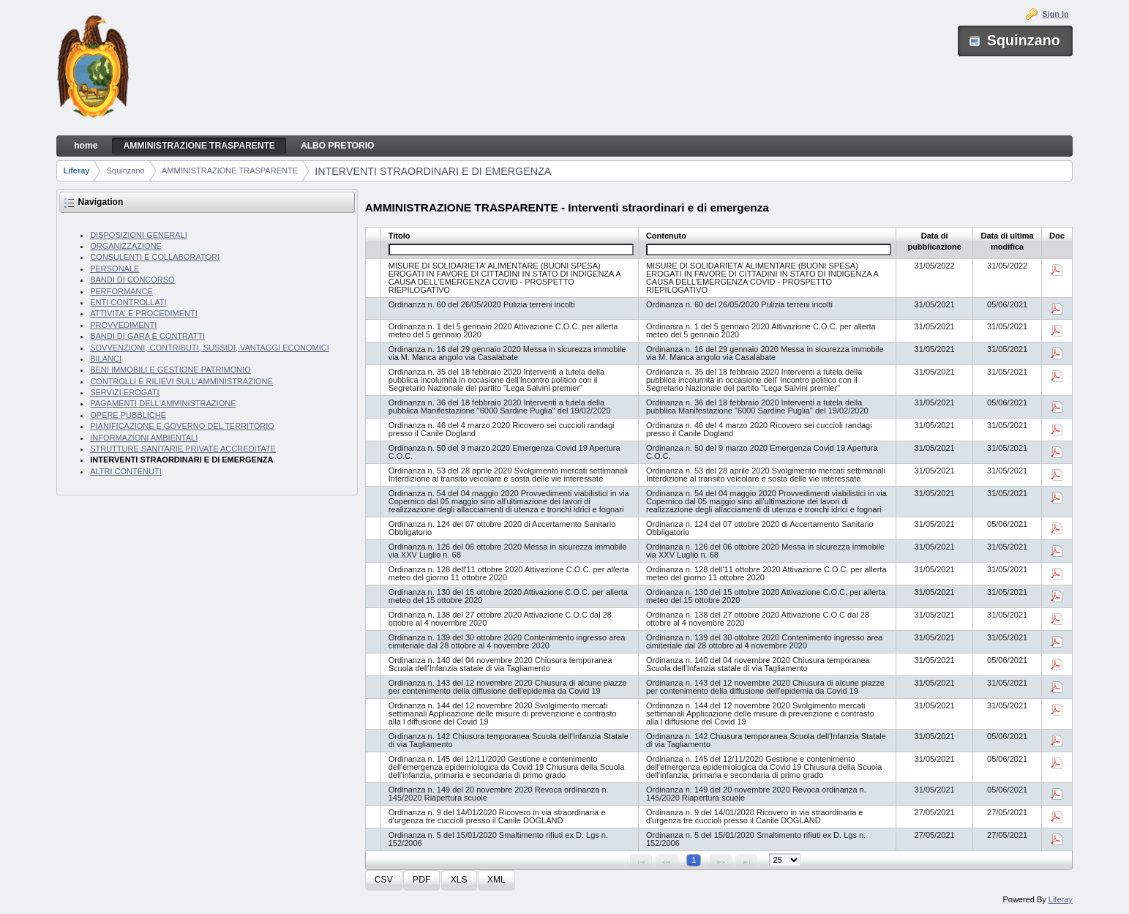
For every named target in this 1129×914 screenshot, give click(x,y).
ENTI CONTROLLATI (128, 302)
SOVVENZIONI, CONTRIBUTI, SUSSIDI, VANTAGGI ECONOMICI (209, 347)
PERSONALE (114, 268)
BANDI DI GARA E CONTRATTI (147, 335)
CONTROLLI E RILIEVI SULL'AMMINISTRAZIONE (181, 381)
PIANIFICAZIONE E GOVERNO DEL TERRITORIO (182, 426)
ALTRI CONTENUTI (126, 471)
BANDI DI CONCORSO (132, 279)
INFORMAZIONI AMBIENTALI (144, 437)
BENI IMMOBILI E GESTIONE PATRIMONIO (170, 369)
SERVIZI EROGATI (124, 392)
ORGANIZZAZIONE (126, 245)
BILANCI (105, 358)
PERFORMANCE (121, 291)
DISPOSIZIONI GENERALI (138, 235)
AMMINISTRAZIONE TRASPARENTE (230, 170)
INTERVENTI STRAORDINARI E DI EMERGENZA (433, 171)
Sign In (1055, 14)
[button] (383, 880)
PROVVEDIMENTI (123, 325)
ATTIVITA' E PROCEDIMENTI (144, 313)
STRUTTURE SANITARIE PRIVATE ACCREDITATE (183, 448)
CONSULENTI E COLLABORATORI (155, 256)
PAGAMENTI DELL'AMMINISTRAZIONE (163, 403)
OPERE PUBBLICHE (128, 415)
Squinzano (126, 170)
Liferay (76, 170)
